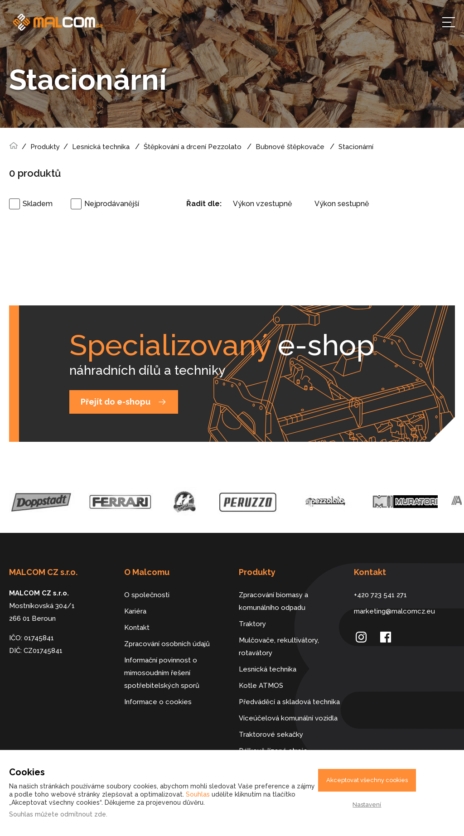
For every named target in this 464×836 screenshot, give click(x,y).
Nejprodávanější (111, 203)
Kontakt (137, 627)
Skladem (38, 203)
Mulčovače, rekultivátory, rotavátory (279, 646)
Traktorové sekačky (271, 734)
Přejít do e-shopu (115, 401)
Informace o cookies (158, 702)
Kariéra (135, 611)
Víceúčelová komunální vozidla (288, 718)
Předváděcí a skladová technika (289, 702)
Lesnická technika (101, 147)
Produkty (45, 147)
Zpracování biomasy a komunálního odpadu (273, 601)
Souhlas (198, 794)
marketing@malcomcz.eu (394, 611)
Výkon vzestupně (262, 203)
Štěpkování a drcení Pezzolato (193, 147)
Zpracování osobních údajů (167, 644)
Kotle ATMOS (261, 685)
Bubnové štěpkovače (290, 147)
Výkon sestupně (341, 203)
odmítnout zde (83, 814)
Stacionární (355, 147)
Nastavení (367, 804)
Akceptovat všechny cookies (367, 780)
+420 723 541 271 (380, 595)
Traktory (252, 624)
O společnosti (146, 595)
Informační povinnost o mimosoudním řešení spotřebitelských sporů (161, 673)
